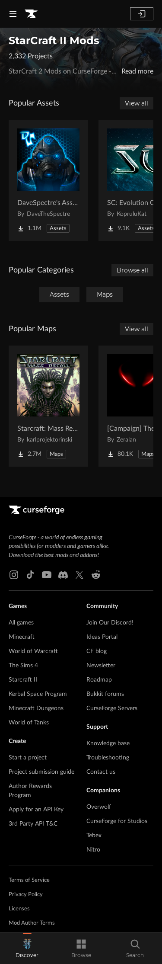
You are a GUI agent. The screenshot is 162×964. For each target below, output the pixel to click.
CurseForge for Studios (116, 821)
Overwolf (98, 807)
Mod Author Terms (32, 923)
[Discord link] (63, 575)
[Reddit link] (96, 575)
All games (21, 623)
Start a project (28, 758)
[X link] (79, 575)
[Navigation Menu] (13, 14)
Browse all (132, 270)
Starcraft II (23, 680)
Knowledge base (108, 743)
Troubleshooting (107, 758)
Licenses (19, 909)
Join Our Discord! (109, 623)
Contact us (100, 772)
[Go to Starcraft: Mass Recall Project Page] (48, 406)
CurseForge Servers (111, 708)
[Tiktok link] (30, 575)
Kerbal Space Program (38, 694)
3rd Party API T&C (33, 824)
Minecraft (22, 637)
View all (136, 103)
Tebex (94, 836)
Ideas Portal (102, 637)
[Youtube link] (46, 575)
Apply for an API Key (36, 810)
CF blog (96, 651)
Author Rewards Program (30, 790)
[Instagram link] (14, 575)
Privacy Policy (26, 894)
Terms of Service (29, 880)
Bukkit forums (105, 694)
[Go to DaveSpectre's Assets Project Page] (48, 180)
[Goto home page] (31, 14)
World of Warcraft (33, 651)
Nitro (93, 850)
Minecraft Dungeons (36, 708)
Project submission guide (41, 772)
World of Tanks (29, 723)
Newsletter (100, 666)
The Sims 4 (23, 666)
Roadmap (99, 680)
